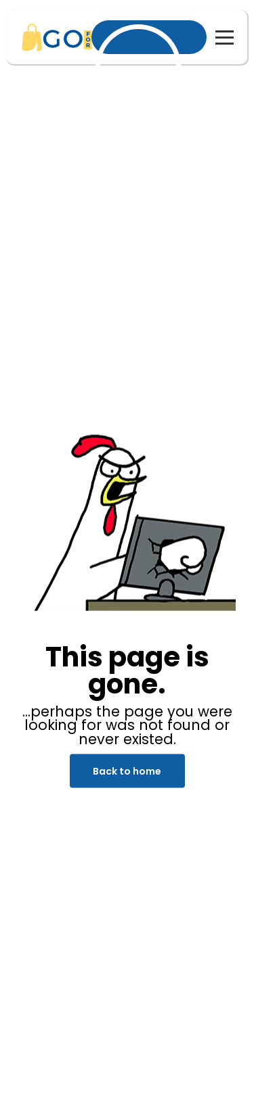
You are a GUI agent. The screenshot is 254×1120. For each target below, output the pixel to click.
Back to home (127, 771)
